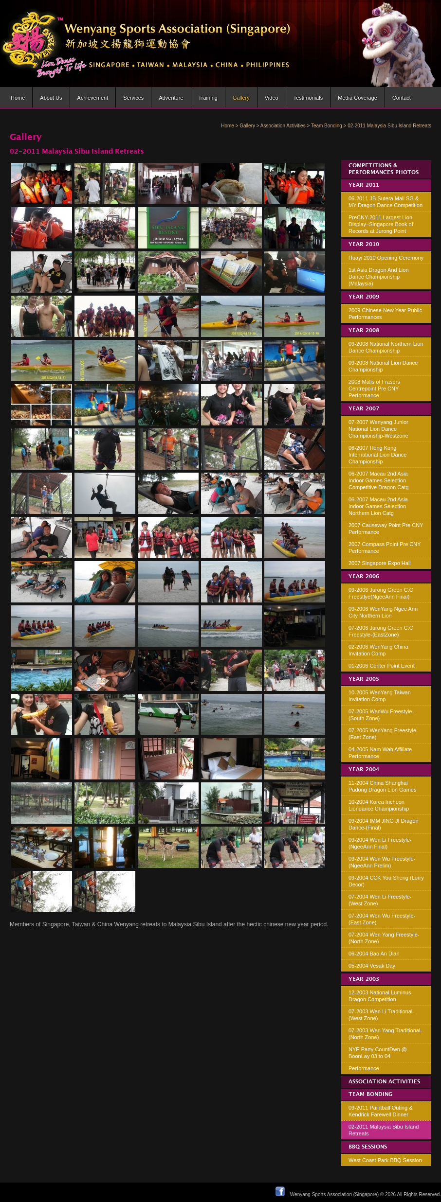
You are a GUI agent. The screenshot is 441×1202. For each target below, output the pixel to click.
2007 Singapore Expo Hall (380, 563)
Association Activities (283, 125)
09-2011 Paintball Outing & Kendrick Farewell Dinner (380, 1111)
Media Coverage (357, 98)
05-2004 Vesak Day (372, 966)
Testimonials (308, 98)
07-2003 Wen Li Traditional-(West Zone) (381, 1014)
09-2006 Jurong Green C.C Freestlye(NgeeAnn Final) (381, 593)
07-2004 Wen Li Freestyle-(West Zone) (380, 900)
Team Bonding (326, 125)
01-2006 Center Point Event (382, 666)
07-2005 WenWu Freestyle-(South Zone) (381, 714)
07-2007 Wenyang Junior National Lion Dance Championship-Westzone (378, 429)
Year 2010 (364, 244)
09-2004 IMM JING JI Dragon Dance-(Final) (384, 824)
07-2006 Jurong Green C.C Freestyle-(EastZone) (381, 631)
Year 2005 (364, 679)
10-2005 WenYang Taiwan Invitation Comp (380, 695)
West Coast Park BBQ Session (385, 1160)
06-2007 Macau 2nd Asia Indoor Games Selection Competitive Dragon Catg (379, 480)
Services (133, 98)
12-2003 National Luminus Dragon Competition (380, 996)
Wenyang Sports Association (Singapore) (334, 1194)
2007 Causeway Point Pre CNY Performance (386, 528)
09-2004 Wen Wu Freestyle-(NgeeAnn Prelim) (382, 862)
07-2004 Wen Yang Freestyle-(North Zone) (384, 938)
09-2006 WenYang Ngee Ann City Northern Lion (383, 612)
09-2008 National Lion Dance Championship (383, 366)
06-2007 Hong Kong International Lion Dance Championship (377, 454)
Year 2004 (364, 769)
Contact (401, 98)
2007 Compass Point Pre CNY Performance (385, 547)
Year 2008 (364, 330)
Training (208, 98)
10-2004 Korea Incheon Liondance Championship (379, 805)
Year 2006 (364, 576)
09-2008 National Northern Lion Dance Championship (386, 347)
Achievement (93, 98)
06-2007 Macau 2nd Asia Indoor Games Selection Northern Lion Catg (378, 506)
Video (271, 98)
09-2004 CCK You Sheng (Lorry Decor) (386, 881)
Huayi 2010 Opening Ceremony (386, 258)
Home (18, 98)
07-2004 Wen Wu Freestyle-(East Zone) (382, 919)
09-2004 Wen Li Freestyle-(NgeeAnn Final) (380, 843)
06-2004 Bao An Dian (374, 953)
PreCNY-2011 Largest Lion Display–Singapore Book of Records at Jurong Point (381, 224)
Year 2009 (364, 297)
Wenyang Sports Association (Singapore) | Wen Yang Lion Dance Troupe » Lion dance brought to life (145, 43)
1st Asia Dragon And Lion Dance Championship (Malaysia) (379, 276)
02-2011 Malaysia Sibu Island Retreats (384, 1130)
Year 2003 (364, 979)
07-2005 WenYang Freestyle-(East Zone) (383, 733)
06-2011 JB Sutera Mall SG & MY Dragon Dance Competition (386, 201)
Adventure (171, 98)
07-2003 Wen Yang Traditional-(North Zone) (385, 1033)
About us (51, 98)
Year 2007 (364, 409)
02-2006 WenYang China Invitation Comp (378, 650)
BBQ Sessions (368, 1147)
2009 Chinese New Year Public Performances (385, 313)
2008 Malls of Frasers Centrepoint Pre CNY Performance (374, 388)
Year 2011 (364, 185)
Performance (364, 1068)
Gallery (241, 98)
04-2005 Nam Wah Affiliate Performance (380, 752)
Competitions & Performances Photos (384, 169)
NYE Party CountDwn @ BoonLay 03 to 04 (378, 1052)
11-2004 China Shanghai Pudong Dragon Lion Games (382, 786)
